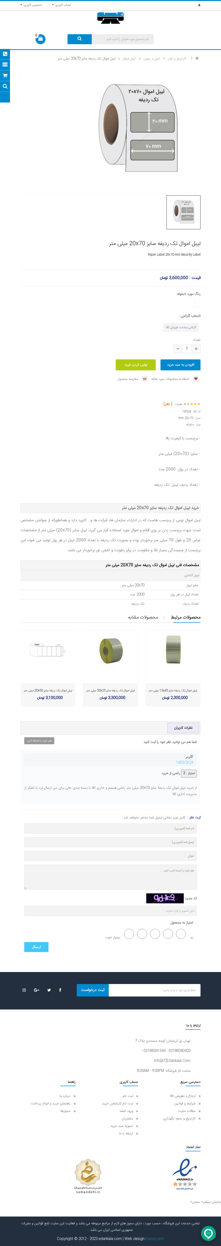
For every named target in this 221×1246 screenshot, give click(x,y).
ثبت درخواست (92, 990)
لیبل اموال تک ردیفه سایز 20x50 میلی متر (48, 690)
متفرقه (190, 424)
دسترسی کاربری (31, 4)
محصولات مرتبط (185, 617)
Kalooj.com (155, 1239)
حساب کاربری (61, 4)
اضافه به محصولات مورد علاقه (175, 379)
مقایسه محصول (133, 379)
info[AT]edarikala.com (172, 1061)
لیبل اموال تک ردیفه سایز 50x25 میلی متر (110, 690)
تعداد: (196, 340)
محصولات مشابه (143, 617)
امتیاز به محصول (181, 923)
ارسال (36, 947)
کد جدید (191, 899)
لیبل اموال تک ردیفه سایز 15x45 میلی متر (173, 690)
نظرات (178, 404)
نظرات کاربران (183, 728)
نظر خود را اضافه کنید (39, 740)
